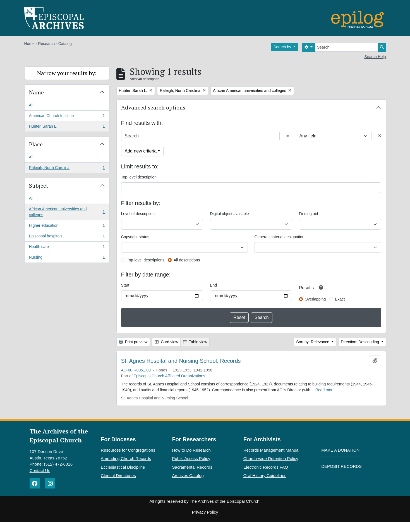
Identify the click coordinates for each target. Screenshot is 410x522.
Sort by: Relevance (313, 342)
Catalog (65, 43)
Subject (38, 185)
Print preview (133, 342)
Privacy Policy (205, 512)
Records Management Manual (271, 450)
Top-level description (139, 177)
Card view (166, 342)
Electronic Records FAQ (265, 467)
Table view (195, 342)
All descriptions (187, 260)
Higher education (67, 226)
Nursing (67, 258)
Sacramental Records (192, 467)
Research (46, 43)
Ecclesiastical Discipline (123, 467)
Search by (283, 47)
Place (36, 144)
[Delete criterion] (379, 136)
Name (36, 92)
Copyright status (135, 237)
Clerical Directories (118, 475)
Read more (325, 390)
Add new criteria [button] (141, 151)
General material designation (279, 237)
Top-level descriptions (146, 260)
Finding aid (308, 213)
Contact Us (40, 470)
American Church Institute (67, 117)
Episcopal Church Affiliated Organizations (169, 376)
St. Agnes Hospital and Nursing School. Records (181, 361)
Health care (67, 248)
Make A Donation (340, 450)
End (213, 285)
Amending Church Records (126, 458)
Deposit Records (341, 466)
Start (125, 285)
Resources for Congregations (128, 450)
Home (29, 43)
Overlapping (315, 299)
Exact (340, 299)
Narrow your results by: (67, 73)
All (31, 105)
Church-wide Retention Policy (270, 458)
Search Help (375, 56)
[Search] (346, 47)
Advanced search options (153, 107)
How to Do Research (191, 450)
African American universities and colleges (67, 212)
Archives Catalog (187, 475)
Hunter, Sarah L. (67, 127)
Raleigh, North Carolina (67, 169)
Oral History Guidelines (264, 475)
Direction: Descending (360, 342)
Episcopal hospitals (67, 237)
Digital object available (229, 213)
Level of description (138, 213)
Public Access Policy (191, 458)
